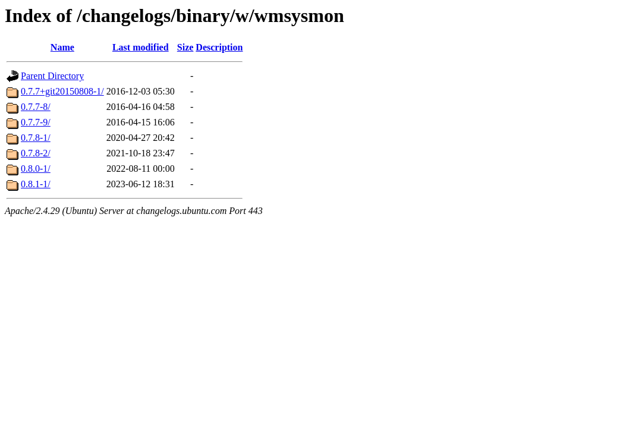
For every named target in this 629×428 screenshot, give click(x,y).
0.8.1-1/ (36, 184)
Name (62, 47)
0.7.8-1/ (36, 138)
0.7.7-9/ (36, 122)
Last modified (140, 47)
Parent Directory (52, 76)
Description (219, 47)
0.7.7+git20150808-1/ (62, 91)
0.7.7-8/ (36, 107)
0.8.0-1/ (36, 168)
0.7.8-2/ (36, 153)
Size (185, 47)
